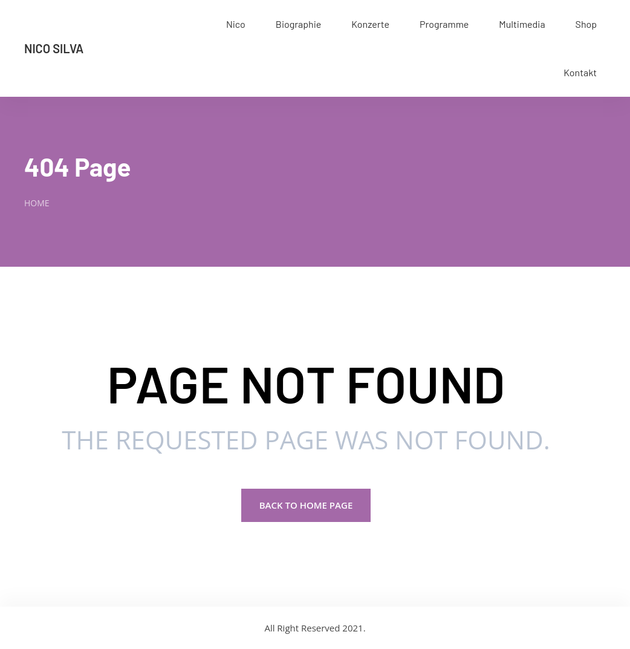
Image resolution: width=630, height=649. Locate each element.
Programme (444, 24)
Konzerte (370, 24)
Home (37, 203)
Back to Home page (306, 505)
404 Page (77, 166)
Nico (235, 24)
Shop (586, 24)
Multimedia (522, 24)
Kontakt (580, 72)
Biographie (298, 24)
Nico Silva (53, 48)
